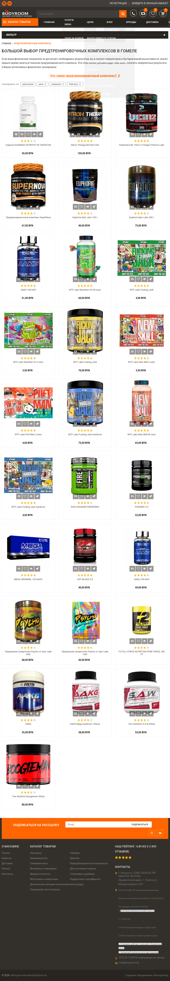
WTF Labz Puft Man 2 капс (28, 434)
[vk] (161, 833)
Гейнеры (75, 853)
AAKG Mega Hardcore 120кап (85, 724)
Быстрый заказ (40, 134)
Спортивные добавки (82, 874)
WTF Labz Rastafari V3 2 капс (28, 362)
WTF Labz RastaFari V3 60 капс (85, 289)
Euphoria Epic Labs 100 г (85, 217)
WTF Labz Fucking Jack (142, 289)
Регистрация (118, 3)
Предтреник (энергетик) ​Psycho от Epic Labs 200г (28, 653)
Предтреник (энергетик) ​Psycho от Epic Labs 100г (85, 653)
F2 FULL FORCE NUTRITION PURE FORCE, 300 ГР (142, 653)
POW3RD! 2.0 (141, 507)
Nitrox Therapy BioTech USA (85, 145)
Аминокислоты (39, 858)
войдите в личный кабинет (150, 3)
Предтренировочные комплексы (89, 863)
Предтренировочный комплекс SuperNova (28, 217)
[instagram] (152, 833)
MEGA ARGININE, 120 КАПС (28, 579)
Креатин (75, 858)
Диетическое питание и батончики (50, 884)
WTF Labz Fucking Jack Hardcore (85, 434)
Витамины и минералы (43, 868)
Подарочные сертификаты (85, 879)
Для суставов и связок (83, 868)
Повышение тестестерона (45, 889)
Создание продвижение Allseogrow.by (146, 975)
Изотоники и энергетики (44, 879)
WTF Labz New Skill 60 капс (141, 434)
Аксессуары (77, 884)
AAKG (28, 724)
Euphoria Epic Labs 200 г (141, 217)
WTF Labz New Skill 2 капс (141, 362)
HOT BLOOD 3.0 (85, 579)
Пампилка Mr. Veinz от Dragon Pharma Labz (141, 145)
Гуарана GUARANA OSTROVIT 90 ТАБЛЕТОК (28, 145)
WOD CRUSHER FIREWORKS (85, 507)
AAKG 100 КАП (28, 289)
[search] (82, 13)
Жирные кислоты (40, 874)
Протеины (36, 853)
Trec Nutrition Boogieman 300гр (28, 796)
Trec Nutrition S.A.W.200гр (141, 724)
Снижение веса (39, 863)
